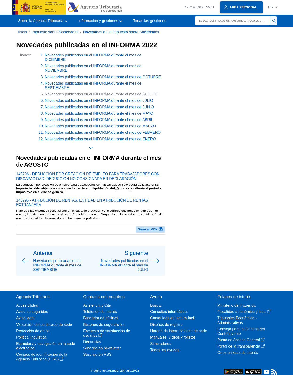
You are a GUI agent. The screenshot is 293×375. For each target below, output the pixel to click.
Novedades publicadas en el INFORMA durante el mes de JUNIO (99, 107)
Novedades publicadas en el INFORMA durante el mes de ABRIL (99, 120)
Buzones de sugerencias (103, 325)
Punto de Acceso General (241, 340)
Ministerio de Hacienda (236, 305)
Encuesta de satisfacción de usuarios (106, 333)
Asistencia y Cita (97, 305)
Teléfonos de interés (100, 312)
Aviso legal (25, 318)
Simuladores (160, 344)
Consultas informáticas (169, 312)
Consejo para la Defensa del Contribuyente (241, 331)
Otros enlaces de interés (237, 353)
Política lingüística (31, 337)
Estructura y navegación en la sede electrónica (45, 346)
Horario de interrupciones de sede (178, 331)
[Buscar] (232, 20)
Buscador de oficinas (100, 318)
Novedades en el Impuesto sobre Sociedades (121, 32)
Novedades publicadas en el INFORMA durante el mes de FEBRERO (103, 132)
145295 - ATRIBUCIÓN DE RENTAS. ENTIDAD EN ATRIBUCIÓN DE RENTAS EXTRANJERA (82, 202)
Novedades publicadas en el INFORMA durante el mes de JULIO (99, 100)
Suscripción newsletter (102, 348)
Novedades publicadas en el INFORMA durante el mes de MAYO (99, 113)
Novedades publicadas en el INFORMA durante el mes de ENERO (100, 139)
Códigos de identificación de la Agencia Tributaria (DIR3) (41, 356)
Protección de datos (32, 331)
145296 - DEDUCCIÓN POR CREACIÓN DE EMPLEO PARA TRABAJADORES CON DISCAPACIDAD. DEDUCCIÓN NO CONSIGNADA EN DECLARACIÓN (87, 176)
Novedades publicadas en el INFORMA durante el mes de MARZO (100, 126)
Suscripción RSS (97, 354)
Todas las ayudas (164, 350)
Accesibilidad (27, 305)
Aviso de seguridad (32, 312)
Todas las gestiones (149, 21)
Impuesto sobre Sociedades (55, 32)
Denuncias (92, 342)
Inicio (22, 32)
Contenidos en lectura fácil (172, 318)
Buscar (156, 305)
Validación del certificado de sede (44, 325)
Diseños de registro (166, 325)
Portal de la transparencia (241, 346)
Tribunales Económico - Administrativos (237, 320)
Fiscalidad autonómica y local (244, 312)
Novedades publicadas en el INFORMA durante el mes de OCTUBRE (103, 77)
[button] (273, 7)
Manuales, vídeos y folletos (173, 337)
